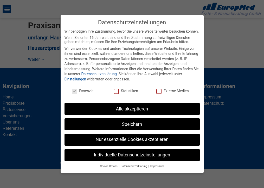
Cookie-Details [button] (109, 162)
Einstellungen (75, 75)
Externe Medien (172, 87)
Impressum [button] (157, 162)
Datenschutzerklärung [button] (134, 162)
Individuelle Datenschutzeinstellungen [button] (132, 151)
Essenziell (83, 87)
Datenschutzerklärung (99, 70)
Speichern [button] (132, 120)
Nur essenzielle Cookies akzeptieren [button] (131, 135)
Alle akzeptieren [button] (132, 105)
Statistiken (126, 87)
